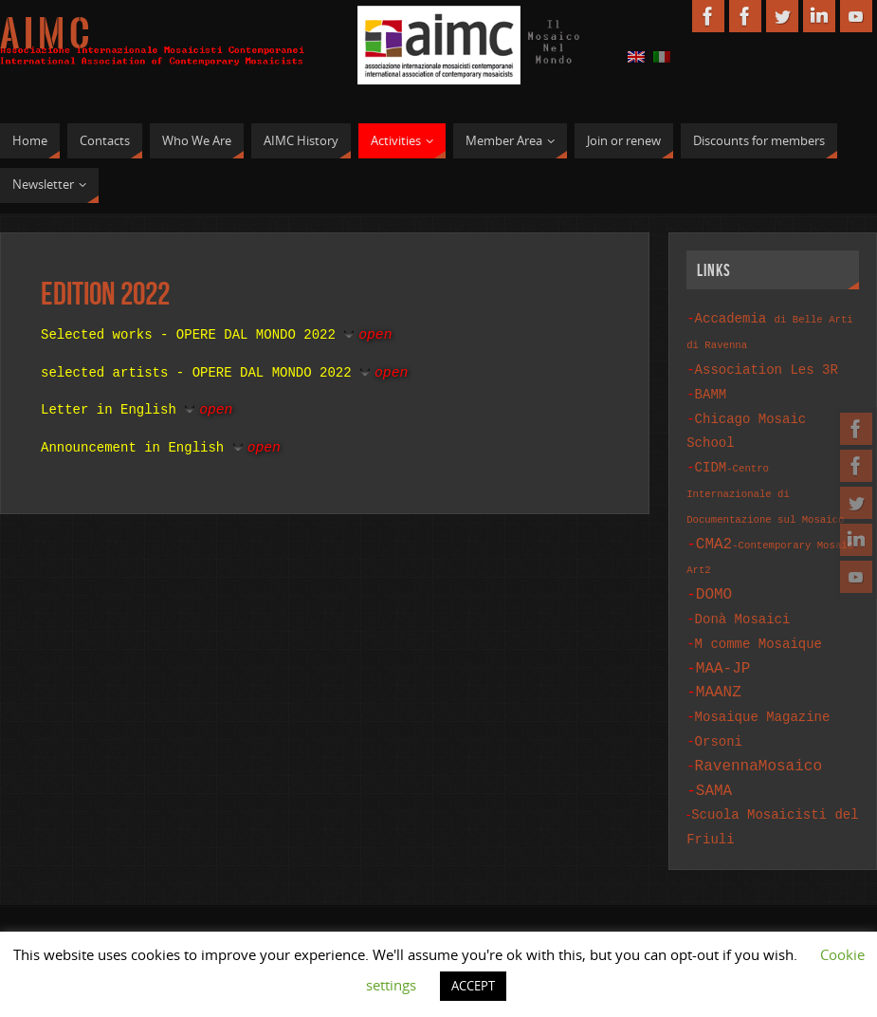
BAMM (711, 389)
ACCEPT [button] (473, 985)
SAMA (714, 759)
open (375, 333)
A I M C (44, 34)
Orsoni (718, 715)
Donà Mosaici (743, 602)
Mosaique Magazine (763, 692)
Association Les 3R (766, 367)
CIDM (765, 481)
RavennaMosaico (758, 737)
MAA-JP (723, 647)
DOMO (714, 578)
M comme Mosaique (758, 625)
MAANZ (718, 668)
